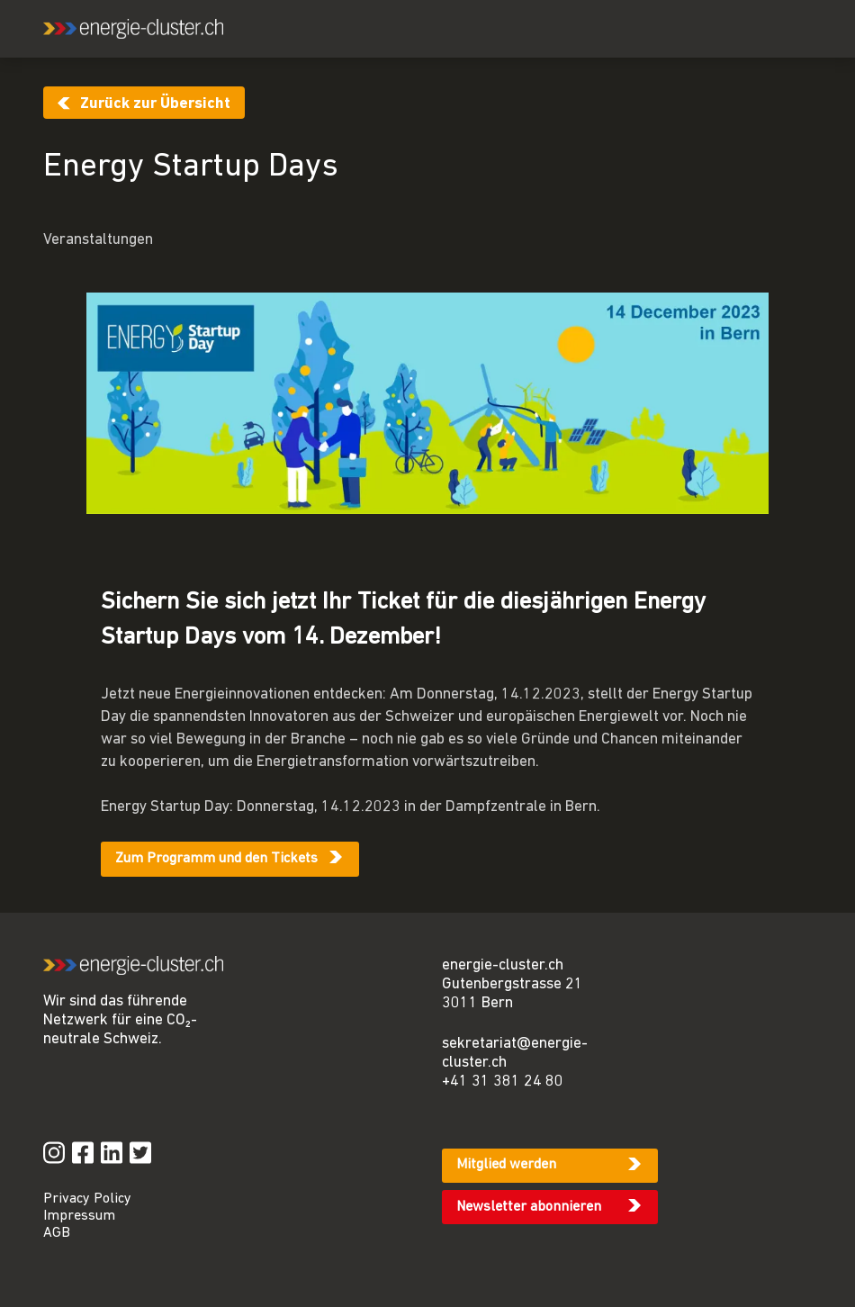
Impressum (79, 1216)
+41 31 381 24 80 (502, 1081)
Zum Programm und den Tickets (216, 859)
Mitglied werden (506, 1165)
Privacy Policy (87, 1199)
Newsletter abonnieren (528, 1207)
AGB (56, 1233)
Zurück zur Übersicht (155, 104)
